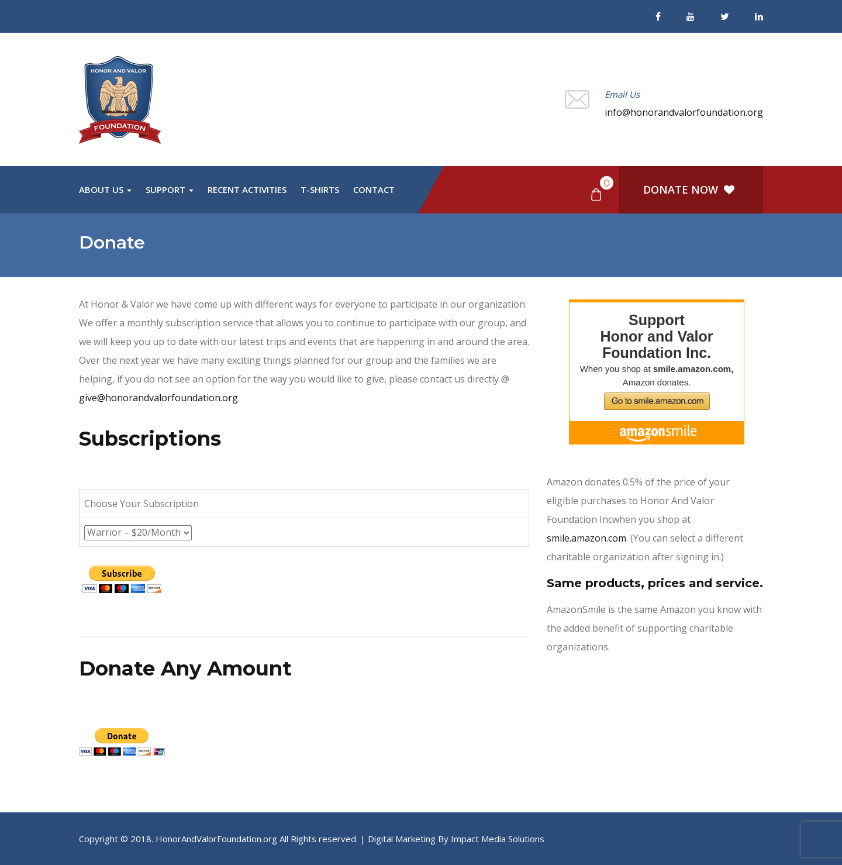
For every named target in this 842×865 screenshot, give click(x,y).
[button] (595, 193)
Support (170, 189)
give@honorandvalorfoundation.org (158, 397)
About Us (105, 189)
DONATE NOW (688, 189)
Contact (374, 189)
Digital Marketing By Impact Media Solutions (456, 839)
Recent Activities (247, 189)
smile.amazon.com (586, 538)
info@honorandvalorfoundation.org (684, 112)
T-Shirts (320, 189)
